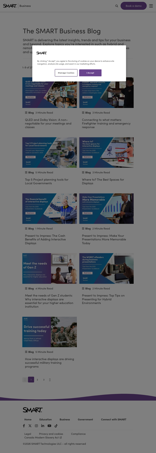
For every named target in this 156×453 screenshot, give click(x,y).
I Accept (90, 72)
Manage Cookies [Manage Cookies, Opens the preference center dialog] (66, 72)
